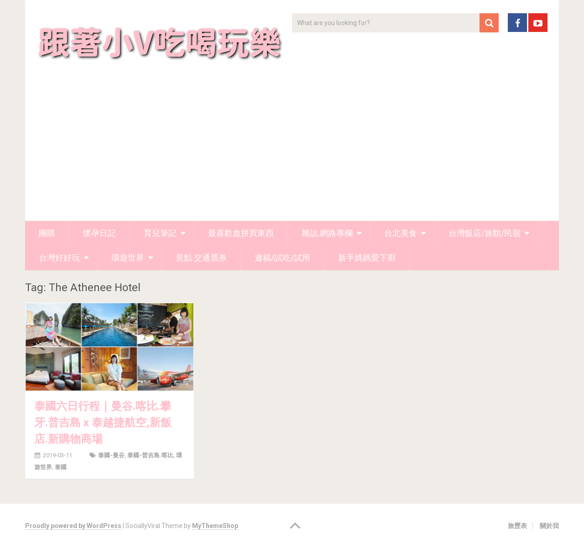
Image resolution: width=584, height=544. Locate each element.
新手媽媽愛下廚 (367, 257)
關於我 (549, 525)
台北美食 (400, 233)
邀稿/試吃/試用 (282, 257)
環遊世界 (127, 257)
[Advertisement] (292, 152)
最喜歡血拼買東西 (241, 233)
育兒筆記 (160, 233)
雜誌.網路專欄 (327, 233)
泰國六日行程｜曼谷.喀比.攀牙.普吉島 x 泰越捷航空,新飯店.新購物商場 (103, 422)
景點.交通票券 (201, 257)
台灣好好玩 (59, 257)
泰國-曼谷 (111, 455)
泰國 (61, 467)
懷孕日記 (99, 233)
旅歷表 (517, 525)
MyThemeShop (215, 525)
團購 (47, 233)
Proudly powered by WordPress (73, 525)
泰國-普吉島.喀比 (150, 455)
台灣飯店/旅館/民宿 (484, 233)
